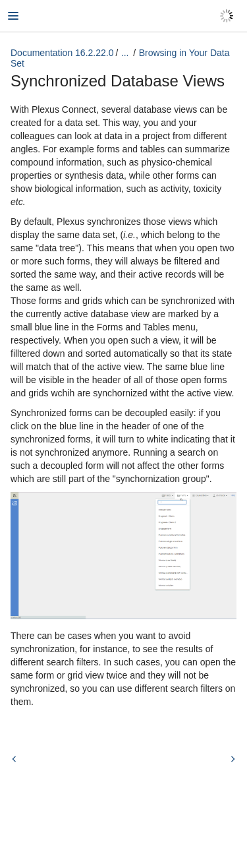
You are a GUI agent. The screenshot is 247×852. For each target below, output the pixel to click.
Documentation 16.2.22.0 (62, 52)
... (125, 52)
